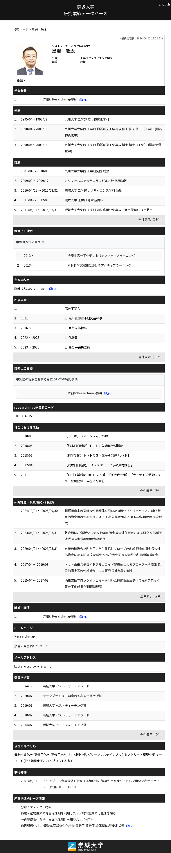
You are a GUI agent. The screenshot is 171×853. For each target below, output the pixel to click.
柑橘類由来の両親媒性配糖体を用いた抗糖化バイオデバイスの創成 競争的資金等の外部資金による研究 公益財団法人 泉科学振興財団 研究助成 (113, 516)
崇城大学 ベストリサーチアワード (66, 686)
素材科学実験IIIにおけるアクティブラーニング (99, 265)
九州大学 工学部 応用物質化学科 (87, 119)
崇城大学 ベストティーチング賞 (64, 705)
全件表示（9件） (152, 596)
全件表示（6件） (152, 490)
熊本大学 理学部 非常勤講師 (84, 200)
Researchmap (24, 636)
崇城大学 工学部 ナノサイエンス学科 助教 (93, 190)
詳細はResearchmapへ (30, 288)
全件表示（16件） (151, 357)
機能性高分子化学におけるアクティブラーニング (101, 255)
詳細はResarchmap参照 (60, 99)
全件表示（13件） (151, 219)
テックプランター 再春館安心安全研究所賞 (72, 696)
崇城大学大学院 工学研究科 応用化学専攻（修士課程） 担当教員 (109, 210)
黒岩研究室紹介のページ (31, 646)
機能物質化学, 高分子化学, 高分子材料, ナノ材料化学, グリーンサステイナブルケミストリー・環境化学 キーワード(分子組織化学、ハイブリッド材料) (88, 757)
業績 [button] (20, 80)
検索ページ (21, 29)
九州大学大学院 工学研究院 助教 (87, 171)
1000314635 (23, 416)
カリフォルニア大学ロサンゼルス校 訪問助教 (96, 180)
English (164, 4)
